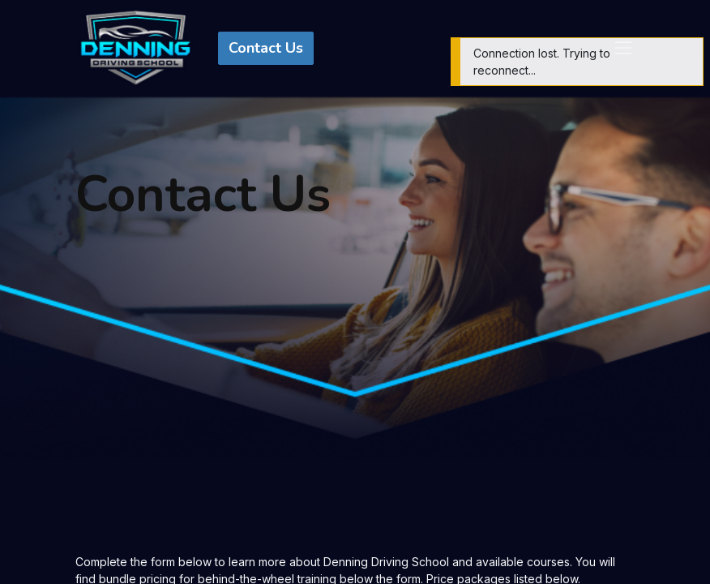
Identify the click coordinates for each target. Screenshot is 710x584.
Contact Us (266, 48)
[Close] (689, 52)
